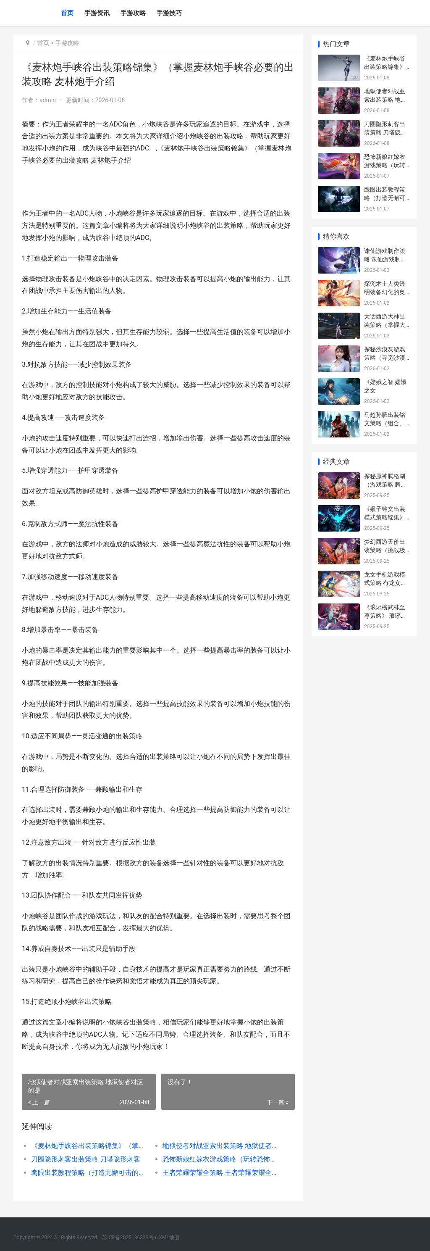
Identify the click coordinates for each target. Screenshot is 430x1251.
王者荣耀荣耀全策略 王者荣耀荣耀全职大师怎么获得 (222, 1173)
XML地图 (169, 1237)
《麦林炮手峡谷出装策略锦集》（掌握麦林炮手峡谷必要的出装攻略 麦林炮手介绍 (90, 1146)
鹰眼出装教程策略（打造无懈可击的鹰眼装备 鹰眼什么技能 (90, 1173)
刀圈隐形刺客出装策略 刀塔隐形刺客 (85, 1159)
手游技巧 (169, 13)
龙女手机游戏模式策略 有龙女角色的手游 (385, 582)
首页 (67, 13)
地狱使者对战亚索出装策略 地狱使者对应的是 (222, 1146)
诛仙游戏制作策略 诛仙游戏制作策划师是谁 (385, 259)
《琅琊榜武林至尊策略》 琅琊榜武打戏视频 (385, 615)
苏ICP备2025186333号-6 (129, 1237)
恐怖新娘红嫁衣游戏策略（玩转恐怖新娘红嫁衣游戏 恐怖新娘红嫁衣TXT (222, 1159)
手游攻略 (133, 13)
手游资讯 (97, 13)
